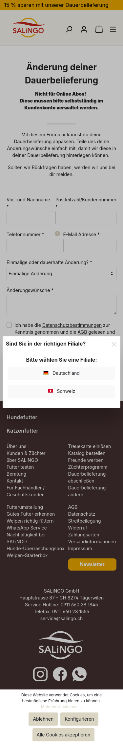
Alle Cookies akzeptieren (64, 734)
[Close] (114, 343)
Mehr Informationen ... (61, 706)
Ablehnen (43, 719)
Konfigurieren (79, 719)
